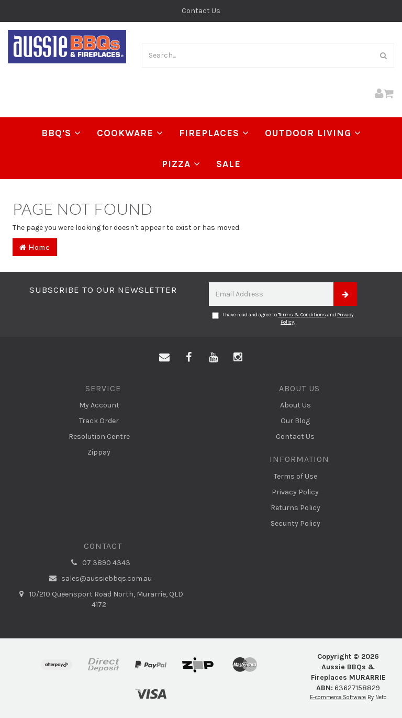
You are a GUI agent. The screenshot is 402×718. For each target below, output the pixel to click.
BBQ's (61, 133)
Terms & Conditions (302, 315)
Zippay (98, 452)
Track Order (99, 420)
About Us (295, 405)
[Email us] (164, 357)
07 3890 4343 (99, 563)
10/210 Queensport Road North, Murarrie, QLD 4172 (99, 599)
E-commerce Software (338, 697)
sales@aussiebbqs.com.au (99, 578)
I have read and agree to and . (283, 318)
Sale (228, 164)
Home (34, 246)
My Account (99, 405)
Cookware (130, 133)
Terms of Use (295, 476)
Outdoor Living (313, 133)
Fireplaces (214, 133)
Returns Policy (295, 507)
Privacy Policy (295, 492)
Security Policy (295, 523)
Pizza (181, 164)
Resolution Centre (99, 436)
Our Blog (295, 420)
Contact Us (201, 10)
